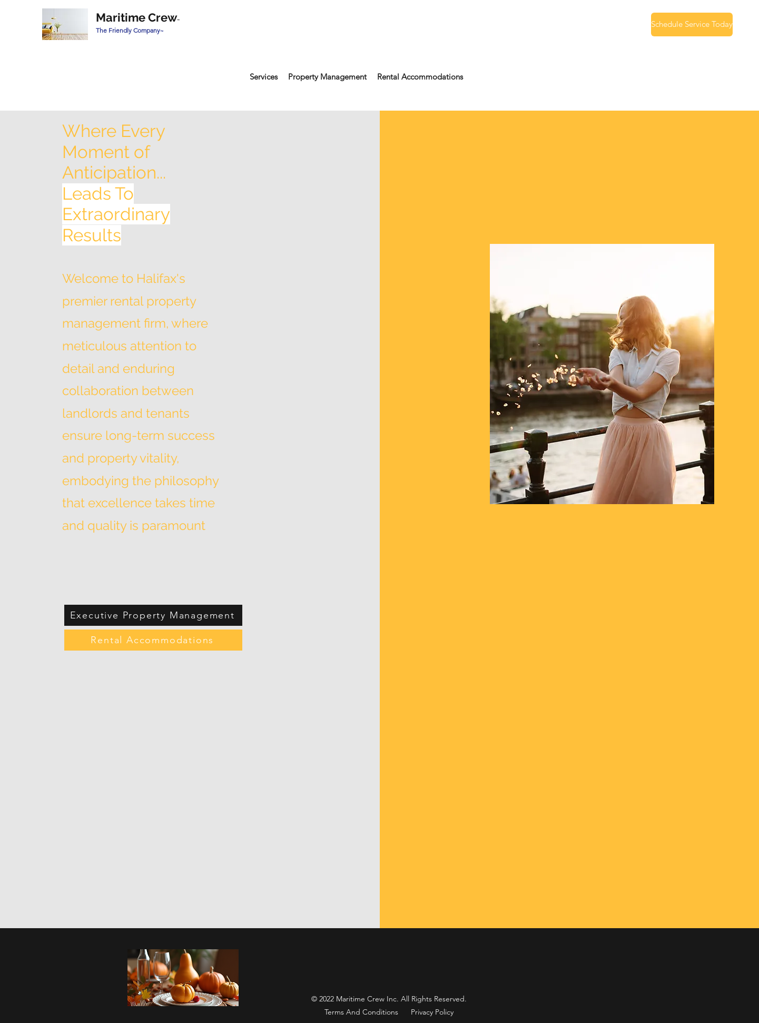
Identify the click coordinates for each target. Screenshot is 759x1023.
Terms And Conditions (361, 1012)
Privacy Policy (432, 1012)
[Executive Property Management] (153, 615)
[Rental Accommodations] (153, 640)
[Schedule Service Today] (692, 24)
